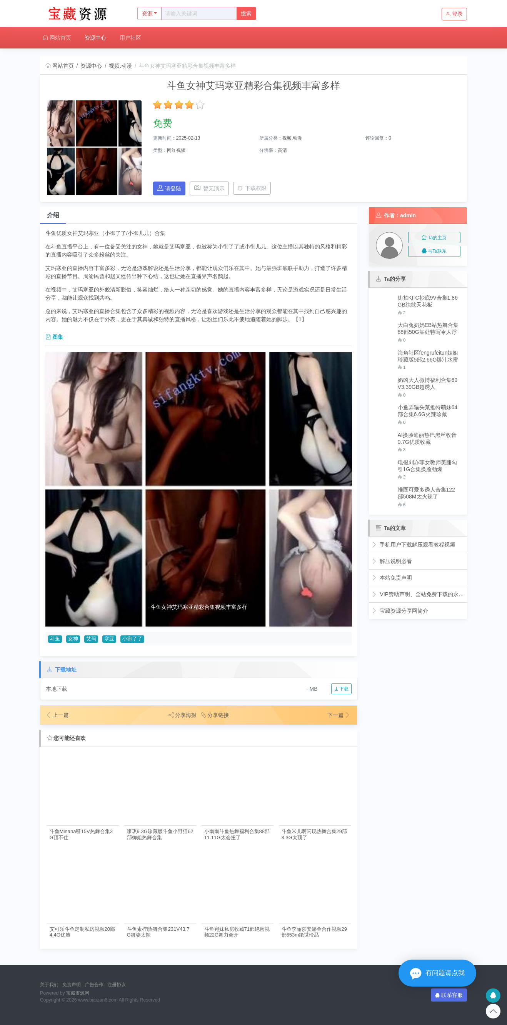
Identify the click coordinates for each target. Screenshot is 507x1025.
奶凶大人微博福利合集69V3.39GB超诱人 (428, 383)
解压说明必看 (392, 561)
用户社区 (130, 38)
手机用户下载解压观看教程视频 (413, 545)
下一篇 (338, 715)
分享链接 (215, 715)
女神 (73, 639)
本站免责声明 (392, 578)
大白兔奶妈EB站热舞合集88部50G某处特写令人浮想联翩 (428, 328)
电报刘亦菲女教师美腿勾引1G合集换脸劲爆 (427, 465)
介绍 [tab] (53, 215)
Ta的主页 (434, 237)
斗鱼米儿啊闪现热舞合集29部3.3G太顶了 (314, 834)
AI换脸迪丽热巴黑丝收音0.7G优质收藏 (427, 438)
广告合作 (94, 984)
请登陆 (169, 188)
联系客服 (449, 995)
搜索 (246, 13)
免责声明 (71, 984)
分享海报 (182, 715)
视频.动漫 (120, 66)
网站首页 (57, 38)
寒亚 (109, 639)
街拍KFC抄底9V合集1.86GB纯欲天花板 (428, 301)
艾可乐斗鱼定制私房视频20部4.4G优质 (82, 932)
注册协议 (116, 984)
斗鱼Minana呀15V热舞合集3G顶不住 (81, 834)
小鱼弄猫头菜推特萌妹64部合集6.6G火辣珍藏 (428, 410)
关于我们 (49, 984)
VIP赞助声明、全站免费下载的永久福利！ (418, 594)
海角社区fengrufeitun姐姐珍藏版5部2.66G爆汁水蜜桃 (428, 356)
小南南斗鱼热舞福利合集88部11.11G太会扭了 (237, 834)
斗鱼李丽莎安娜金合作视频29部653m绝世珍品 (314, 932)
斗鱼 (55, 639)
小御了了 (132, 639)
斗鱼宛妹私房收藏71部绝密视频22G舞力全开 (237, 932)
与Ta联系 (434, 251)
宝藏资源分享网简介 (400, 611)
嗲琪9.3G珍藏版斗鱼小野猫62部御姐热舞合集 (160, 834)
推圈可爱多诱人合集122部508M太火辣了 (426, 493)
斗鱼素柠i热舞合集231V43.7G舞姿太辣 (158, 932)
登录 (454, 14)
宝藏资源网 (77, 993)
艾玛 (91, 639)
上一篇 (57, 715)
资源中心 (95, 38)
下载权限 (252, 188)
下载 (341, 689)
